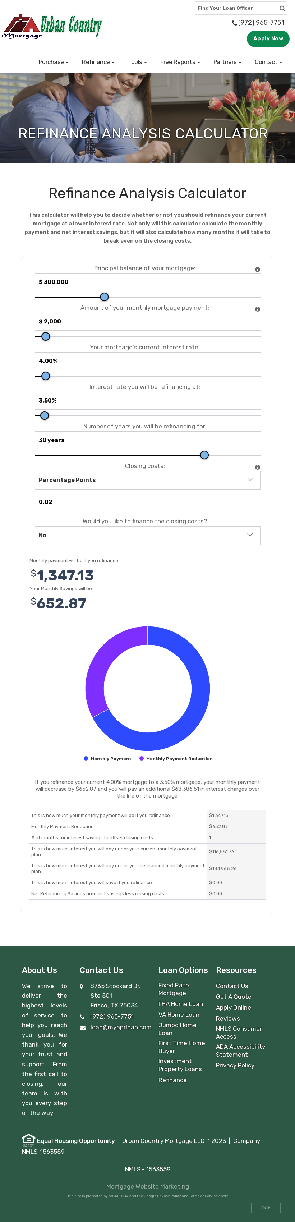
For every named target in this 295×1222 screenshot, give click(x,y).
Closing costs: (145, 466)
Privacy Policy (235, 1065)
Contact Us (232, 985)
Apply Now (268, 38)
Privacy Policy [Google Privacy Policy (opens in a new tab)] (169, 1196)
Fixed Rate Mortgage (173, 989)
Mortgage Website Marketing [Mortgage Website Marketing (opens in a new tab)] (147, 1186)
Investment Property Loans (180, 1064)
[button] (54, 62)
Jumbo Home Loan (177, 1029)
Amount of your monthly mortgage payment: (144, 308)
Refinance (172, 1080)
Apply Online (233, 1007)
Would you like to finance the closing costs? (145, 521)
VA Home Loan (178, 1014)
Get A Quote (234, 996)
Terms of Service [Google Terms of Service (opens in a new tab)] (203, 1196)
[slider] (104, 297)
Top (266, 1208)
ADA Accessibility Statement (240, 1050)
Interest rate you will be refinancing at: (144, 387)
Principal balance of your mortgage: (144, 268)
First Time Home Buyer (181, 1047)
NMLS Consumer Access (239, 1032)
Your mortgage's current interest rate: (145, 347)
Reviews (228, 1018)
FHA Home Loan (180, 1003)
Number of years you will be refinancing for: (145, 426)
